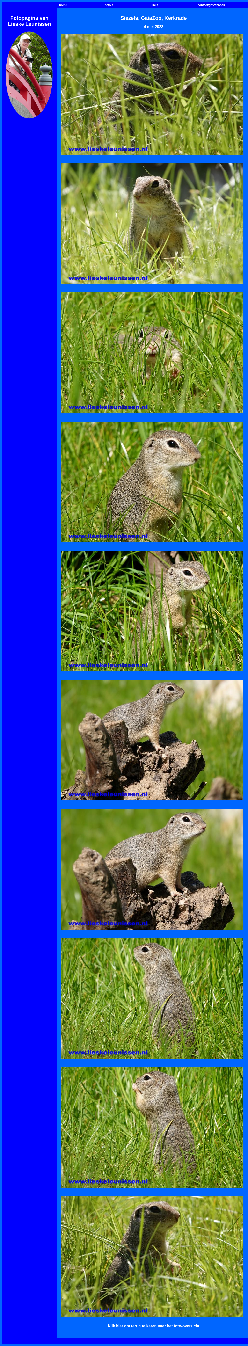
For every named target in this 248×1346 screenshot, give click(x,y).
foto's (109, 5)
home (63, 5)
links (155, 5)
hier (119, 1326)
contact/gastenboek (211, 5)
